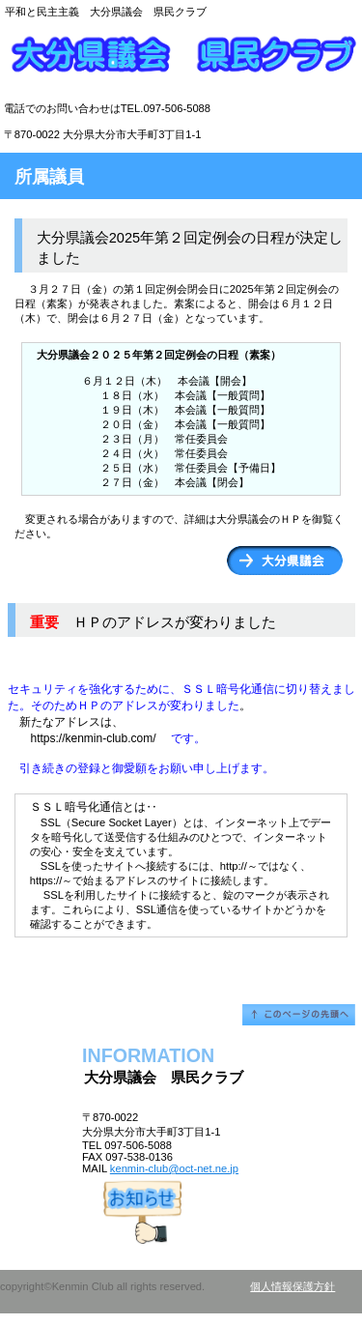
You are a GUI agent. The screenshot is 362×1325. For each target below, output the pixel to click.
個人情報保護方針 (292, 1286)
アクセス (181, 1210)
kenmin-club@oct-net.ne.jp (174, 1168)
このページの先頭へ (298, 1014)
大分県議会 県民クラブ (181, 63)
